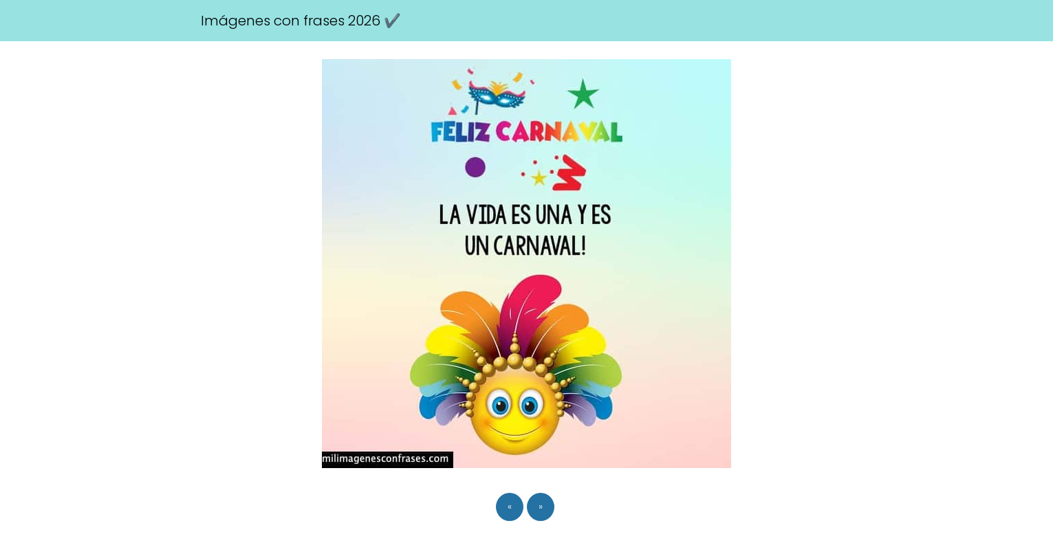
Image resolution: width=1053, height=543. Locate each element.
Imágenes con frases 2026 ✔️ (301, 20)
